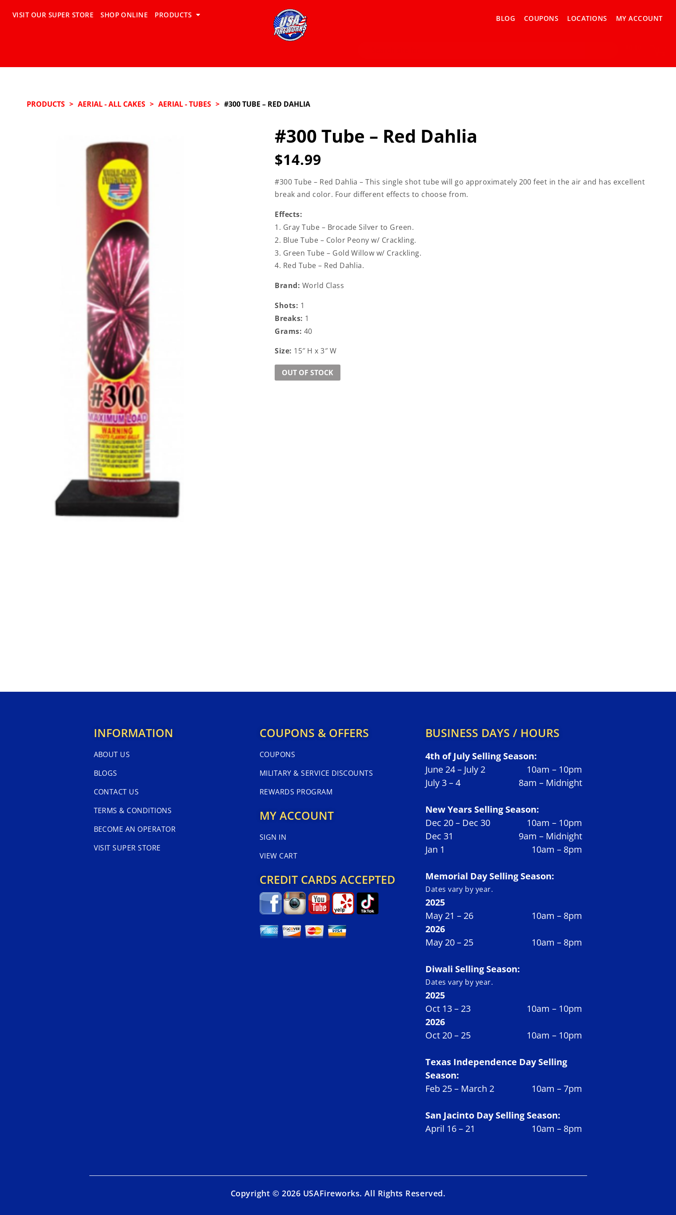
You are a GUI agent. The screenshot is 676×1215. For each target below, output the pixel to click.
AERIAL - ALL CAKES (111, 104)
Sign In (273, 837)
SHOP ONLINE (124, 14)
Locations (587, 14)
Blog (505, 14)
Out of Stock (307, 372)
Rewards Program (296, 792)
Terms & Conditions (133, 810)
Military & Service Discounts (316, 773)
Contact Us (116, 792)
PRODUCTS (177, 15)
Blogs (105, 773)
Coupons (541, 14)
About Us (112, 754)
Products (46, 104)
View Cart (278, 856)
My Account (639, 14)
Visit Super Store (127, 848)
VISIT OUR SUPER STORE (52, 14)
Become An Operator (135, 829)
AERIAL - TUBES (184, 104)
